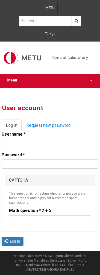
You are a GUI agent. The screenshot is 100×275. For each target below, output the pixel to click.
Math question (25, 210)
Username (14, 134)
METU (50, 8)
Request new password (48, 125)
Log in (14, 127)
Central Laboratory (70, 57)
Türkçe (50, 34)
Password (13, 154)
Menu (50, 80)
